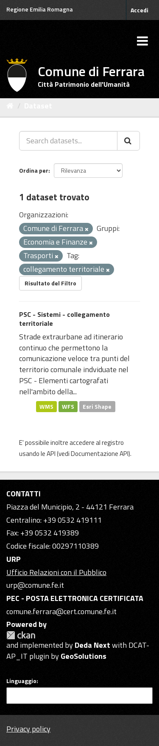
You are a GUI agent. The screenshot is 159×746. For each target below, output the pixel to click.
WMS (46, 406)
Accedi (139, 10)
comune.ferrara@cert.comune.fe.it (61, 611)
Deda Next (92, 645)
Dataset (38, 105)
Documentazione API (99, 453)
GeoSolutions (83, 656)
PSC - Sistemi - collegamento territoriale (64, 318)
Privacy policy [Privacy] (28, 729)
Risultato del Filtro (50, 283)
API (51, 453)
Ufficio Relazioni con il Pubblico (56, 572)
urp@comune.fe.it (35, 585)
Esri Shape (97, 406)
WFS (68, 406)
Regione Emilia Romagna (39, 9)
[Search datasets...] (68, 141)
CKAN (20, 635)
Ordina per (33, 170)
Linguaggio (21, 681)
